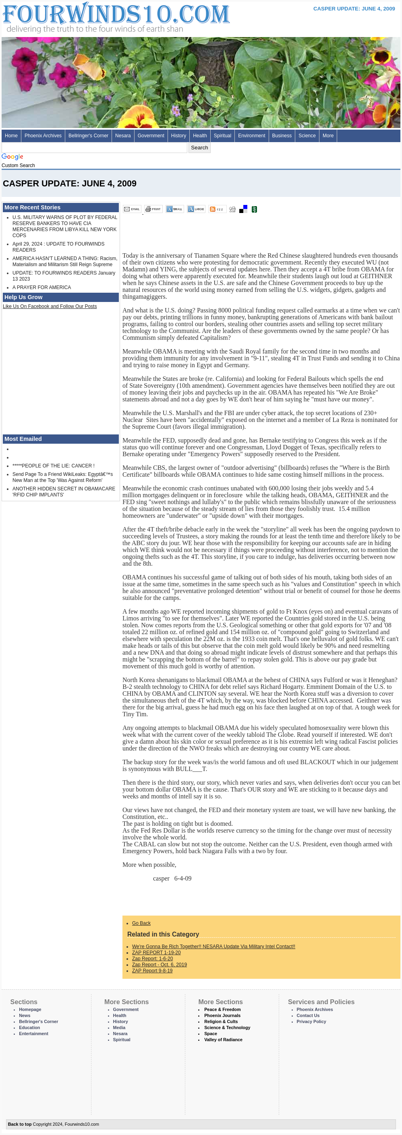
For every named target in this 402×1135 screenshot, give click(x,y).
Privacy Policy (311, 1021)
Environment (251, 136)
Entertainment (33, 1033)
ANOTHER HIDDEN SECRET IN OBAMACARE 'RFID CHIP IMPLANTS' (63, 492)
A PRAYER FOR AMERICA (41, 287)
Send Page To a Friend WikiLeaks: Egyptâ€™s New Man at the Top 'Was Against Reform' (62, 477)
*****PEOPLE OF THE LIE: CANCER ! (53, 466)
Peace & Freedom (222, 1009)
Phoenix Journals (222, 1015)
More (328, 136)
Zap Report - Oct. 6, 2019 (159, 965)
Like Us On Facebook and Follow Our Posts (50, 306)
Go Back (141, 923)
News (24, 1015)
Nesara (123, 136)
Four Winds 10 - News (82, 16)
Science (307, 136)
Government (151, 136)
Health (200, 136)
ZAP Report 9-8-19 (152, 971)
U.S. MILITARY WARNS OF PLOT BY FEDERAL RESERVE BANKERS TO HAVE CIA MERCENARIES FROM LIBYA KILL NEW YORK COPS (64, 226)
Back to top (20, 1124)
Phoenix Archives (43, 136)
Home (11, 136)
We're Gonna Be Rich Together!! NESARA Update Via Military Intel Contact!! (213, 946)
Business (282, 136)
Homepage (30, 1009)
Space (210, 1033)
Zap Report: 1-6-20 (152, 958)
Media (119, 1027)
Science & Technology (227, 1027)
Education (29, 1027)
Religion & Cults (221, 1021)
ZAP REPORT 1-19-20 (156, 952)
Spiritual (222, 136)
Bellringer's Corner (88, 136)
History (178, 136)
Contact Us (308, 1015)
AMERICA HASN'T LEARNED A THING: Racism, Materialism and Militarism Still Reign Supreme (65, 261)
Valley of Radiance (223, 1039)
